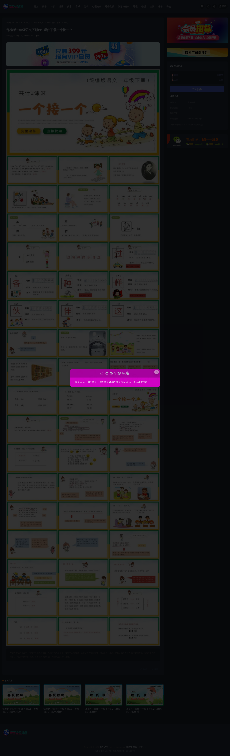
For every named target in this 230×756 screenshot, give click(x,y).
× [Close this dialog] (157, 372)
